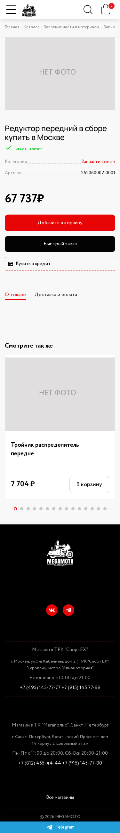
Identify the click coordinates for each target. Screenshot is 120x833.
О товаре (15, 294)
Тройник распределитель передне (45, 449)
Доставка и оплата (56, 294)
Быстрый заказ (60, 244)
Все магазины (60, 798)
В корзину (89, 484)
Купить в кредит (29, 263)
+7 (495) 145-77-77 (40, 688)
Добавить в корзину (60, 222)
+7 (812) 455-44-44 (39, 763)
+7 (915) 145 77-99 (80, 688)
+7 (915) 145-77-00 (82, 763)
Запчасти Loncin (98, 162)
